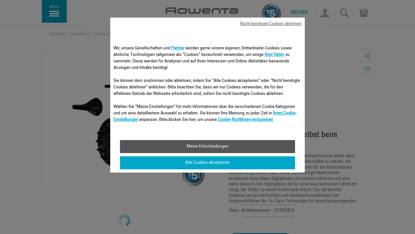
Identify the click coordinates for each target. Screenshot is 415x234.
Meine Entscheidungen (208, 146)
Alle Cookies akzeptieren (207, 163)
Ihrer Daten (274, 55)
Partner (177, 48)
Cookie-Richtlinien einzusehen (245, 120)
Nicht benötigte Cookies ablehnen (271, 24)
